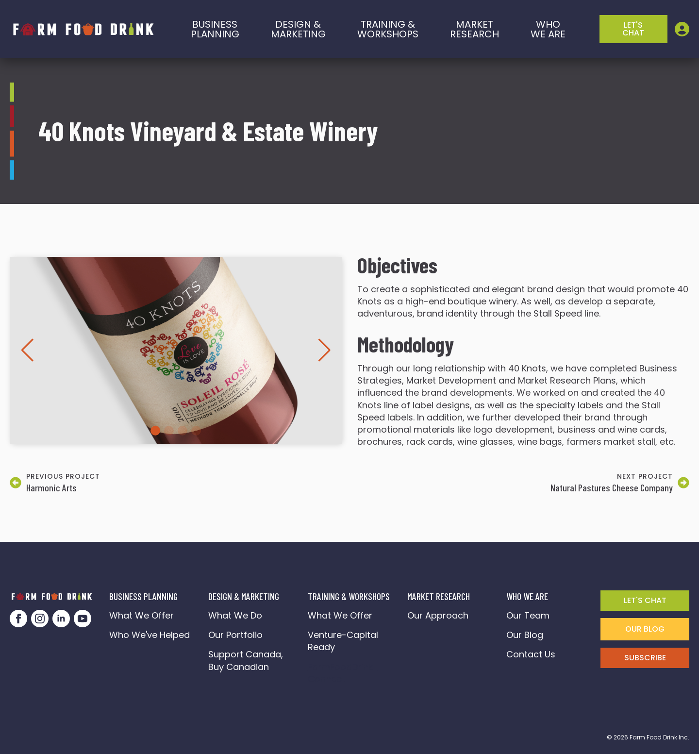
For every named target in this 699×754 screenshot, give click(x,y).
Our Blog (524, 635)
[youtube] (82, 618)
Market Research (474, 29)
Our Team (527, 615)
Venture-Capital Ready (343, 641)
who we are (548, 29)
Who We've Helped (149, 635)
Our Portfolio (235, 635)
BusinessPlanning (215, 29)
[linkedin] (61, 618)
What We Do (235, 615)
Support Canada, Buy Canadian (246, 660)
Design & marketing (298, 29)
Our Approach (437, 615)
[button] (27, 350)
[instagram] (40, 618)
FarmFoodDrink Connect (343, 673)
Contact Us (530, 654)
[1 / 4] (176, 350)
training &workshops (387, 29)
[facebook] (18, 618)
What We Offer (141, 615)
